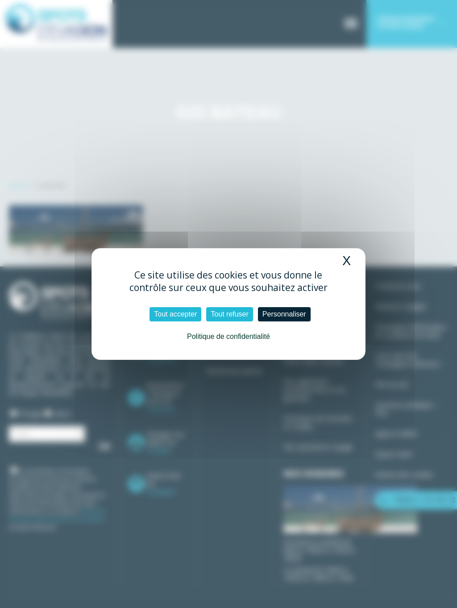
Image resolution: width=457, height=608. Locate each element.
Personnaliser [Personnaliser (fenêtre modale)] (284, 314)
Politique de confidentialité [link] (228, 336)
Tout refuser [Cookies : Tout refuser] (229, 314)
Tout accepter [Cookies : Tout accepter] (175, 314)
